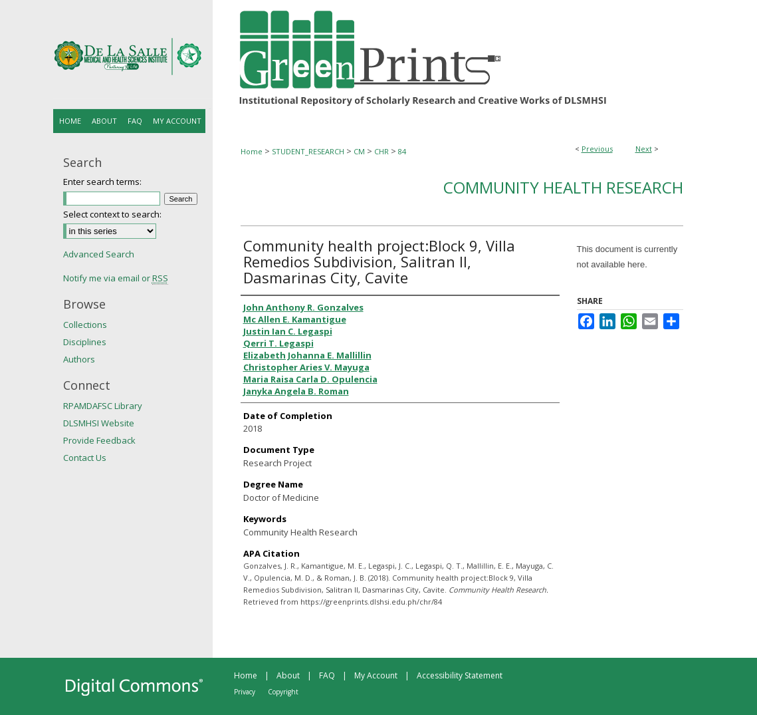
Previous (597, 149)
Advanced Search (98, 254)
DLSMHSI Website (98, 423)
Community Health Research (563, 187)
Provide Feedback (99, 440)
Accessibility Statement (459, 675)
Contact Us (84, 458)
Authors (79, 359)
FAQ (327, 675)
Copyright (283, 691)
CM (359, 151)
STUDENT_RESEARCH (308, 151)
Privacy (244, 691)
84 (402, 151)
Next (643, 149)
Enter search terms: (102, 182)
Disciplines (84, 342)
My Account (375, 675)
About (288, 675)
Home (252, 151)
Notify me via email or (115, 278)
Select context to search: (112, 214)
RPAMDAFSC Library (102, 406)
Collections (85, 325)
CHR (381, 151)
